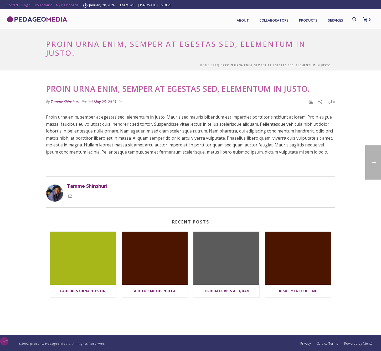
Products (308, 20)
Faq (216, 65)
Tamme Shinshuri (65, 101)
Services (335, 20)
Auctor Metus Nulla (155, 291)
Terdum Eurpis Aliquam (226, 291)
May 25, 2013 (105, 101)
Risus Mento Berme (298, 291)
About (243, 20)
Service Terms (327, 344)
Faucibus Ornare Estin (83, 291)
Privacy (305, 344)
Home (204, 65)
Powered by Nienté (358, 344)
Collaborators (274, 20)
